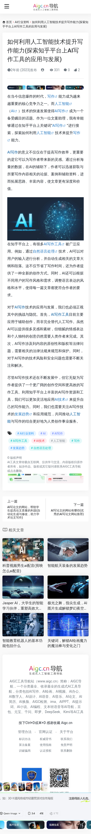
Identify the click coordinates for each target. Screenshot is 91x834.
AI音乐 (57, 696)
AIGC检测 (40, 702)
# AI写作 (57, 433)
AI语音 (44, 696)
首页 (9, 22)
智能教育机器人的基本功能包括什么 (22, 643)
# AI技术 (38, 441)
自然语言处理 (44, 251)
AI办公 (74, 691)
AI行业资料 (22, 22)
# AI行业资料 (25, 433)
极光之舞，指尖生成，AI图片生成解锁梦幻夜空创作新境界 (68, 606)
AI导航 (69, 707)
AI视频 (61, 691)
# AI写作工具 (18, 441)
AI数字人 (15, 696)
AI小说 (22, 707)
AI (12, 111)
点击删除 (16, 471)
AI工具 (11, 462)
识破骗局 (25, 750)
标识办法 (25, 739)
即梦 (38, 712)
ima (53, 702)
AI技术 (60, 399)
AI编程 (35, 707)
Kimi (66, 712)
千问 (28, 712)
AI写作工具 (53, 244)
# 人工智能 (58, 441)
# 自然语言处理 (41, 448)
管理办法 (25, 732)
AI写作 (60, 111)
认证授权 (45, 750)
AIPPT (64, 702)
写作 (51, 96)
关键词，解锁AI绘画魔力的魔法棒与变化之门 (67, 643)
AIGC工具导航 (72, 466)
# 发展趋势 (17, 448)
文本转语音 (52, 707)
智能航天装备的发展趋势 (68, 565)
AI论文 (70, 696)
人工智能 (62, 104)
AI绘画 (47, 691)
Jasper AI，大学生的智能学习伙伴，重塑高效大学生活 (22, 606)
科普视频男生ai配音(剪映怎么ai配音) (22, 568)
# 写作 (75, 441)
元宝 (17, 712)
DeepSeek (52, 712)
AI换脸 (24, 702)
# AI (42, 433)
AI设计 (31, 696)
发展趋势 (22, 414)
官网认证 (45, 732)
